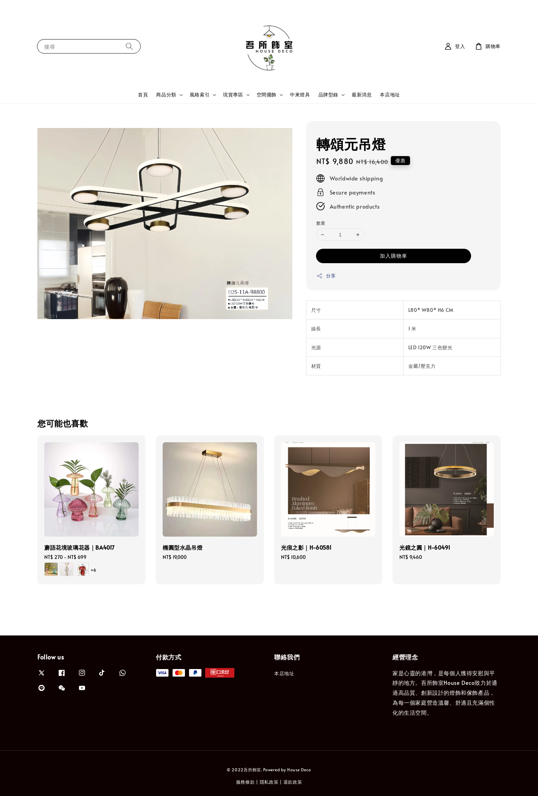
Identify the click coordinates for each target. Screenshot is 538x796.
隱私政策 (269, 782)
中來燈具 (300, 94)
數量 (321, 223)
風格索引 (200, 95)
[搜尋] (129, 46)
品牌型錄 (328, 95)
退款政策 (292, 782)
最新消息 (362, 94)
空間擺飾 (267, 95)
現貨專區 (233, 95)
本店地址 (390, 94)
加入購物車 (393, 255)
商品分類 (166, 95)
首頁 (143, 94)
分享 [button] (326, 275)
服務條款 (245, 782)
